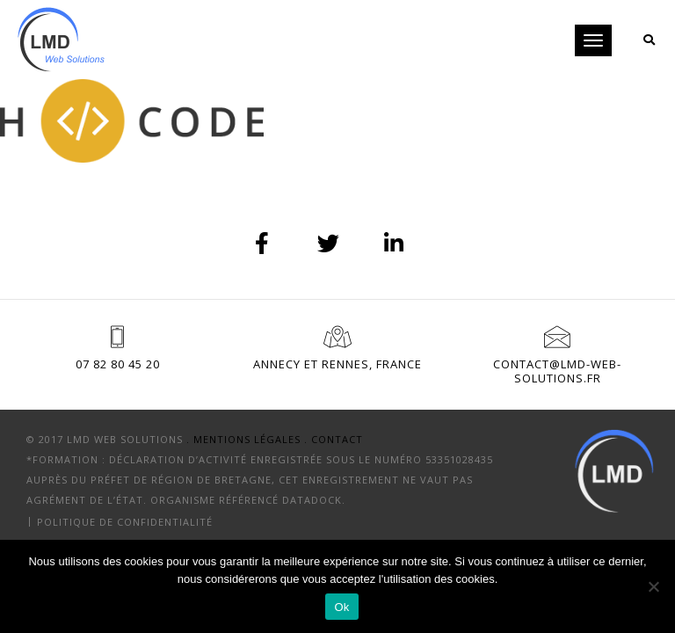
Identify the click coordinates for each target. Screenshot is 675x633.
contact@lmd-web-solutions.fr (557, 371)
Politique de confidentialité (125, 521)
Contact (337, 439)
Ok (341, 607)
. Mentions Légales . (247, 439)
